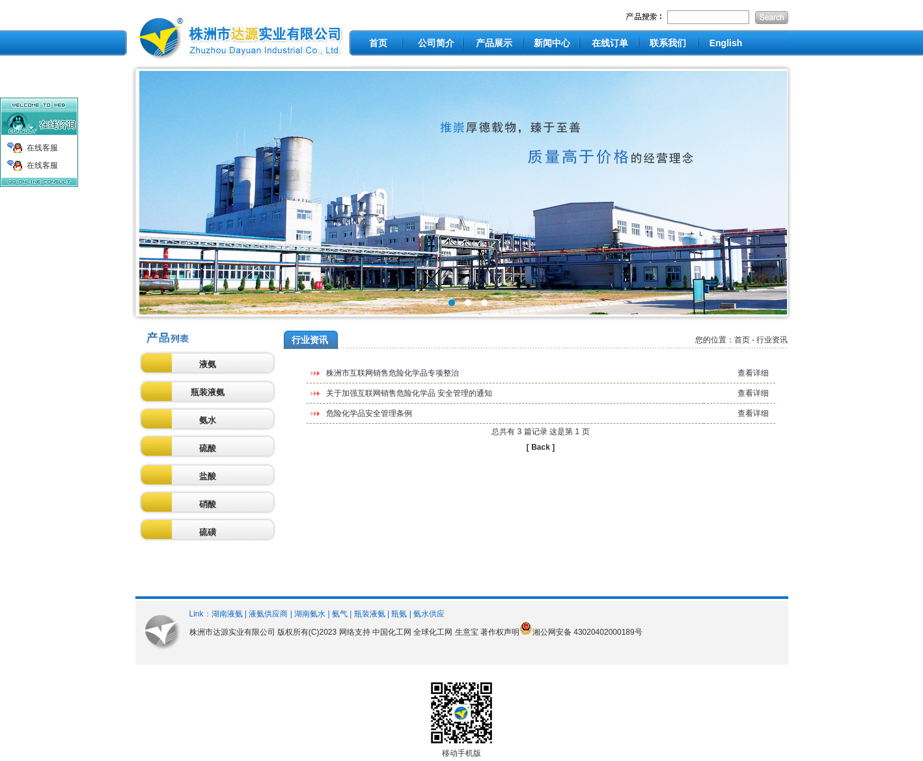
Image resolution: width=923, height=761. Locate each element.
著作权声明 (499, 632)
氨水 (207, 420)
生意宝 (466, 632)
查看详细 (753, 373)
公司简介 (436, 43)
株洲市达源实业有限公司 (232, 632)
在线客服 (42, 147)
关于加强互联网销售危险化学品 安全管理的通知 (409, 393)
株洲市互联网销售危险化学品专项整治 (392, 373)
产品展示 (494, 43)
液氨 (207, 364)
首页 (378, 43)
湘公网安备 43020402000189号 (587, 632)
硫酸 (207, 448)
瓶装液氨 (208, 392)
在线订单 (610, 43)
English (726, 43)
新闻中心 (552, 43)
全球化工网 (432, 632)
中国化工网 (391, 632)
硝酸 (207, 504)
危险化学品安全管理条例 (369, 413)
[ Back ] (541, 447)
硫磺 (207, 532)
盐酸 (207, 476)
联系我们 (668, 43)
